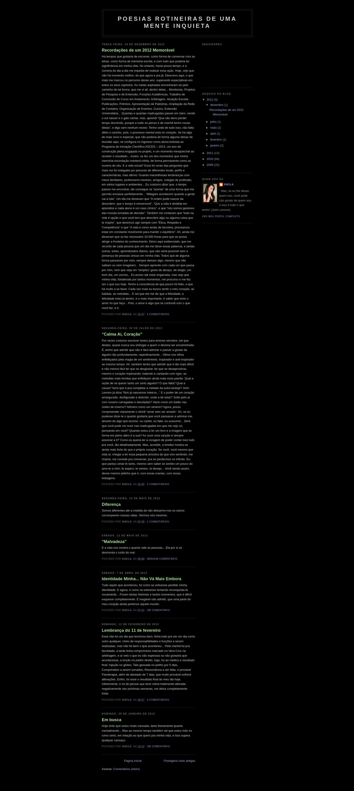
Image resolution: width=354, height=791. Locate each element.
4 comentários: (159, 314)
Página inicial (133, 760)
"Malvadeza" (114, 541)
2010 (210, 159)
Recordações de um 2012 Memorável (138, 50)
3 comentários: (159, 484)
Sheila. (229, 184)
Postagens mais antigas (179, 760)
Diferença (111, 504)
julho (213, 121)
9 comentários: (159, 700)
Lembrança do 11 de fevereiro (131, 630)
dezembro (217, 105)
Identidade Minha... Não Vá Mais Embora (141, 579)
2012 (210, 99)
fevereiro (216, 139)
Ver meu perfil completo (221, 216)
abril (213, 133)
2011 (210, 153)
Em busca (111, 720)
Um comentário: (159, 610)
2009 (210, 165)
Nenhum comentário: (163, 559)
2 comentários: (159, 521)
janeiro (215, 145)
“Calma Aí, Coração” (122, 334)
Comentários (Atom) (126, 769)
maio (213, 127)
